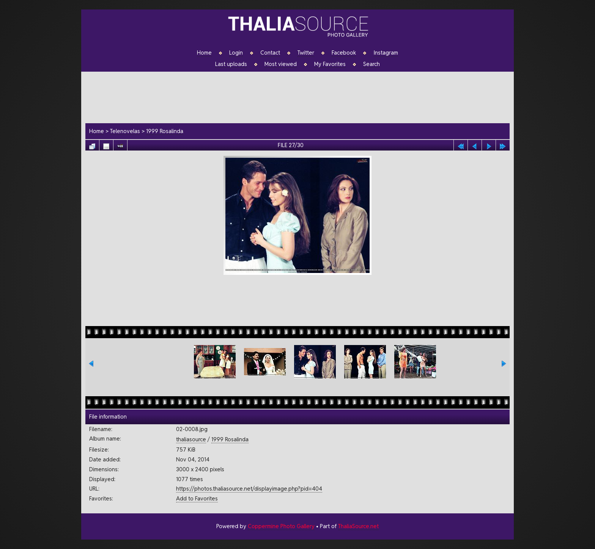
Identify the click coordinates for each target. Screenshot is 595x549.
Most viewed (280, 64)
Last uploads (231, 64)
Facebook (344, 52)
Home (204, 52)
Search (371, 64)
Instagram (385, 52)
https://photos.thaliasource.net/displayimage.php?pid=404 (249, 488)
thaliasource (191, 439)
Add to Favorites (197, 498)
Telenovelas (125, 131)
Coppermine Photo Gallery (281, 526)
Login (236, 52)
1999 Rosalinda (164, 131)
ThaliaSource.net (358, 526)
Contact (270, 52)
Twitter (306, 52)
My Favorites (330, 64)
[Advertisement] (301, 96)
